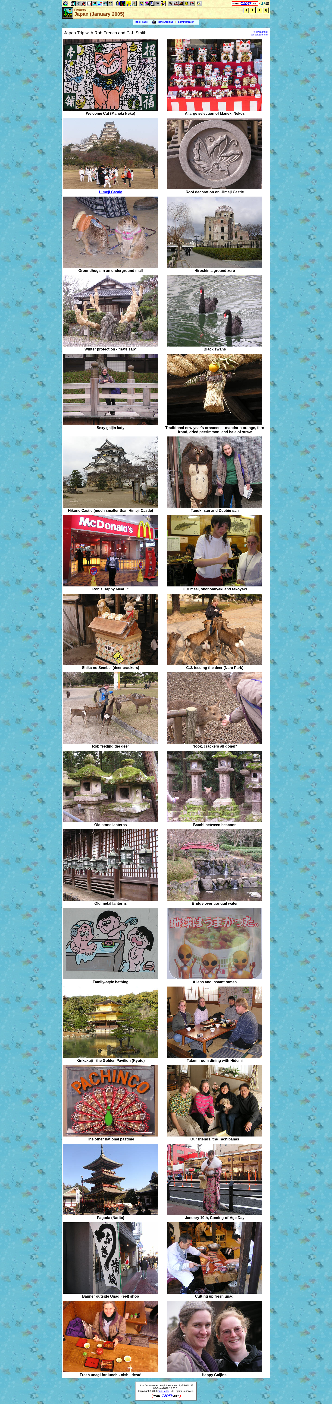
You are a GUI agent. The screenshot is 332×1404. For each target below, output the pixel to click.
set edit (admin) (259, 34)
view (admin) (261, 31)
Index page (141, 21)
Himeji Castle (110, 192)
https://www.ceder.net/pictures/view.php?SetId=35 (166, 1385)
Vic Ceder (163, 1391)
